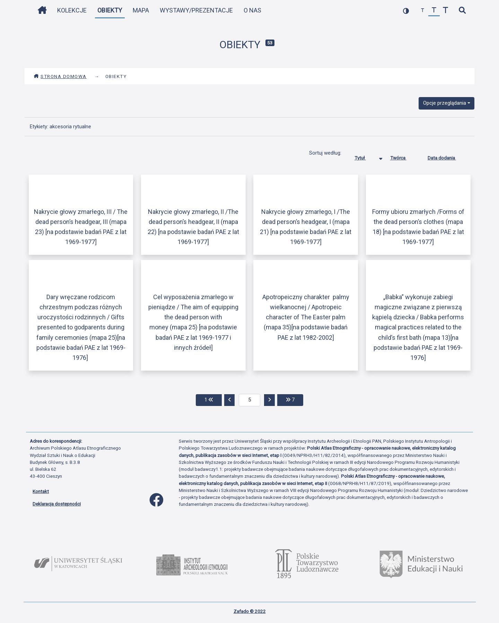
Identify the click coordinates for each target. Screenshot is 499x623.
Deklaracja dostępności (57, 504)
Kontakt (41, 491)
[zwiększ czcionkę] (445, 10)
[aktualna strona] (250, 400)
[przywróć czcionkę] (434, 10)
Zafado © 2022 (250, 611)
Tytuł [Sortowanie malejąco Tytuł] (365, 156)
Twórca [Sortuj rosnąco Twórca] (403, 156)
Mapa (141, 10)
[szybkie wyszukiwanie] (462, 10)
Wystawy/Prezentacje (196, 10)
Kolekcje (72, 10)
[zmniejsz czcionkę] (422, 10)
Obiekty (109, 10)
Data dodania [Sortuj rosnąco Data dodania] (447, 156)
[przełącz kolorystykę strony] (406, 10)
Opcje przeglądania (444, 103)
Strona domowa (60, 76)
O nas (252, 10)
